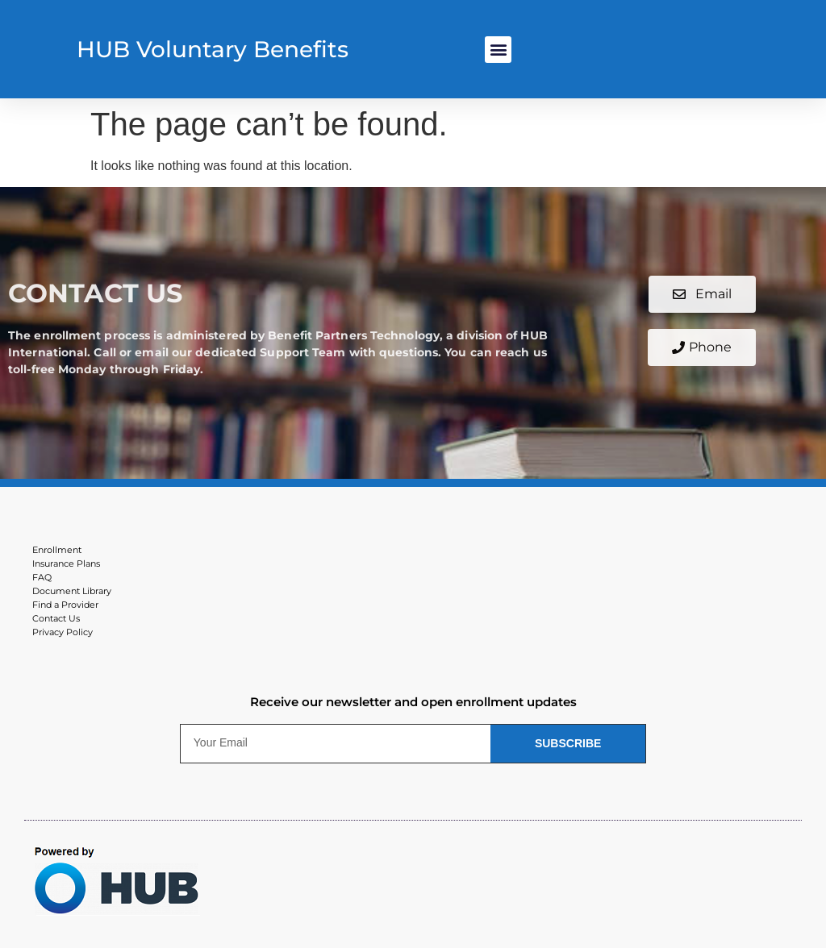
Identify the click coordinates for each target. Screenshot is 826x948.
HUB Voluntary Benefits (212, 49)
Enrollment (56, 549)
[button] (498, 49)
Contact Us (56, 618)
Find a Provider (65, 604)
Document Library (71, 591)
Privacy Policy (62, 632)
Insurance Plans (66, 563)
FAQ (42, 577)
